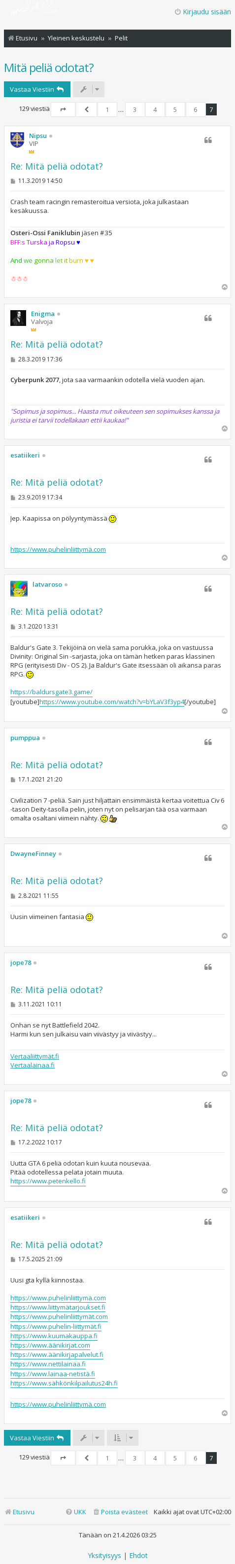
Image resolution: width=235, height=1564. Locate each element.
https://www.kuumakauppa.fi (54, 1335)
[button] (63, 109)
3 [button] (134, 109)
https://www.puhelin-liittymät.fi (55, 1326)
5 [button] (175, 109)
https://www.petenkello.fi (48, 1180)
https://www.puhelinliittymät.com (59, 1316)
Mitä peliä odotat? (49, 67)
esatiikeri (25, 456)
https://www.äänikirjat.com (50, 1345)
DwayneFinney (33, 854)
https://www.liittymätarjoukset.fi (57, 1307)
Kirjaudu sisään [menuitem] (202, 11)
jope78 (20, 963)
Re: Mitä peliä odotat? (56, 166)
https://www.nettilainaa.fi (48, 1363)
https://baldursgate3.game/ (51, 691)
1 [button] (107, 109)
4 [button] (155, 109)
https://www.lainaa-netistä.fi (52, 1373)
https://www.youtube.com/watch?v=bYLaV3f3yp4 (111, 701)
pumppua (25, 738)
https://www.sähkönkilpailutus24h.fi (64, 1383)
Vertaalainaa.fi (32, 1065)
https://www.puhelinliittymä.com (58, 549)
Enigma (43, 314)
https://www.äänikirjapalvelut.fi (56, 1354)
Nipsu (38, 136)
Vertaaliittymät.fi (34, 1056)
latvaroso (47, 585)
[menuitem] (120, 1512)
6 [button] (195, 109)
